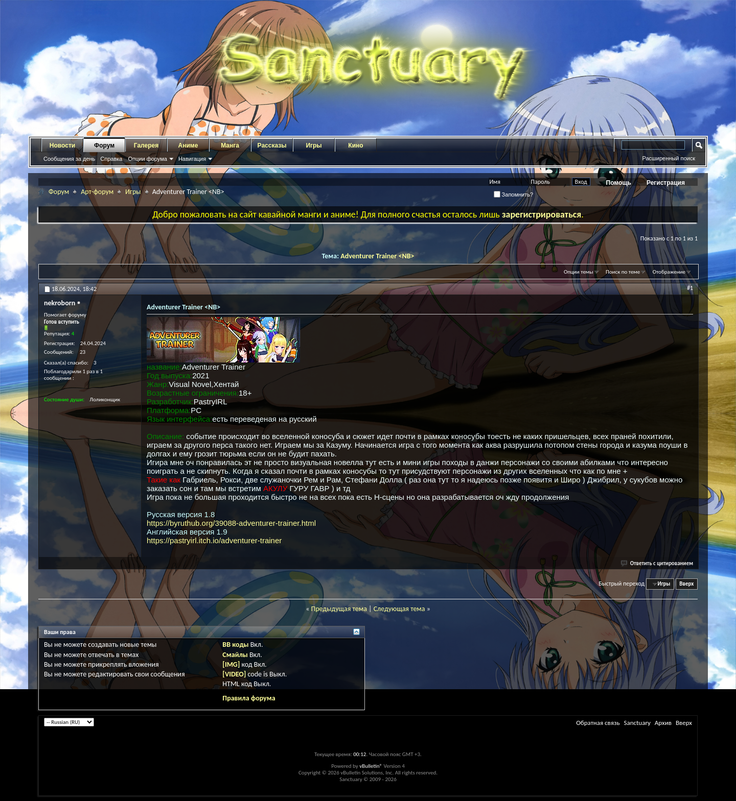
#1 (690, 288)
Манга (230, 145)
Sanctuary (637, 722)
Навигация (192, 159)
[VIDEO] (234, 674)
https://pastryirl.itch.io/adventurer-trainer (214, 540)
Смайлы (234, 654)
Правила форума (248, 698)
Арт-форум (97, 191)
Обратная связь (597, 722)
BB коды (235, 644)
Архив (663, 722)
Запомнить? (514, 194)
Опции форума (147, 159)
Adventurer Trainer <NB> (377, 256)
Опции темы (578, 272)
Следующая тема (399, 608)
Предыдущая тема (338, 608)
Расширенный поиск (668, 158)
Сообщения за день (69, 159)
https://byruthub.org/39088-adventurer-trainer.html (231, 523)
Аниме (188, 145)
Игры (313, 145)
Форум (104, 145)
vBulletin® (370, 766)
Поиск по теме (623, 272)
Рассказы (272, 145)
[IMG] (231, 664)
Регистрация (666, 182)
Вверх (686, 583)
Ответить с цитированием (657, 563)
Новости (62, 145)
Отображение (669, 272)
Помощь (618, 182)
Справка (111, 159)
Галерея (146, 145)
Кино (355, 145)
